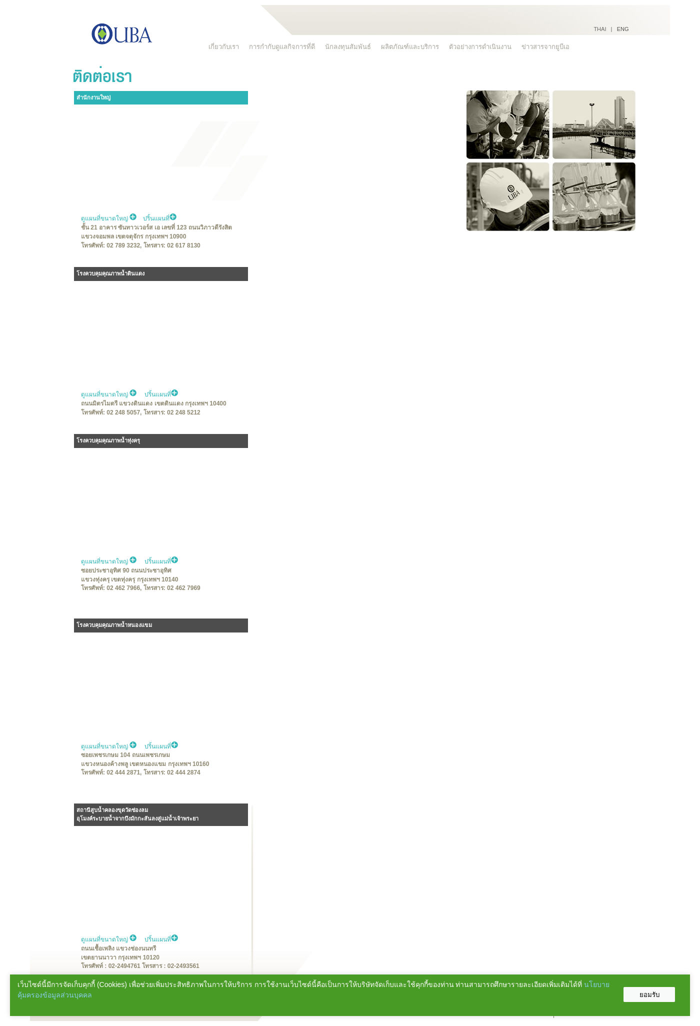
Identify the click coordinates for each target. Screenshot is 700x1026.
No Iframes (356, 203)
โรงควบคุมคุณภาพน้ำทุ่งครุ (108, 441)
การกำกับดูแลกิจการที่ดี (282, 46)
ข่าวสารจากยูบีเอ (546, 46)
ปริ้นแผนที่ (159, 218)
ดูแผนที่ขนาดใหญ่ (108, 218)
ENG (623, 29)
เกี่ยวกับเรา (223, 46)
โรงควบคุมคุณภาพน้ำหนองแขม (114, 625)
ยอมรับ (650, 994)
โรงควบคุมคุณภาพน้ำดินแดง (110, 273)
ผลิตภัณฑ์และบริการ (410, 46)
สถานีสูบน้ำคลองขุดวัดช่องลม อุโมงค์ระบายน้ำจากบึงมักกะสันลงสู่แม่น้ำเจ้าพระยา (137, 814)
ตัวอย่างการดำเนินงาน (480, 46)
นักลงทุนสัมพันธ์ (348, 46)
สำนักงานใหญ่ (93, 97)
